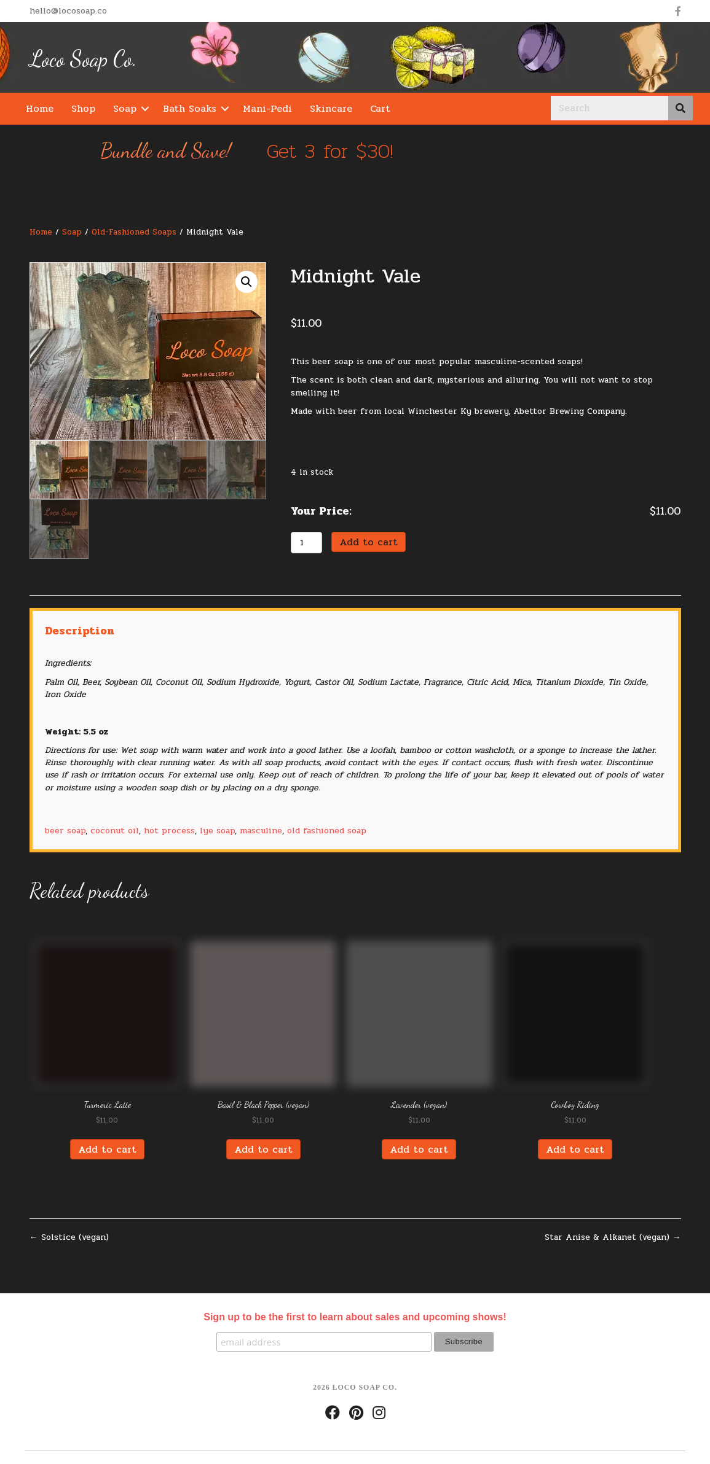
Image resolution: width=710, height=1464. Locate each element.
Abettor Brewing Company (569, 411)
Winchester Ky (439, 411)
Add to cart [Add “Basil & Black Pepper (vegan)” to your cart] (263, 1146)
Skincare (331, 108)
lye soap (217, 827)
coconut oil (114, 827)
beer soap (65, 827)
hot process (169, 827)
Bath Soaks (189, 108)
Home (39, 108)
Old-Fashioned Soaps (134, 232)
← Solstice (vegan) (69, 1234)
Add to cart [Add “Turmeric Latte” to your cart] (107, 1146)
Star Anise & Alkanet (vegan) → (613, 1234)
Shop (83, 108)
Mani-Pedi (267, 108)
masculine (261, 827)
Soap (124, 108)
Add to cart (368, 539)
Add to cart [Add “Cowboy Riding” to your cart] (575, 1146)
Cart (380, 108)
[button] (145, 108)
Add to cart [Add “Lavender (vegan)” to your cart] (419, 1146)
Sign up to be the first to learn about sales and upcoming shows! (354, 1313)
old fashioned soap (326, 827)
